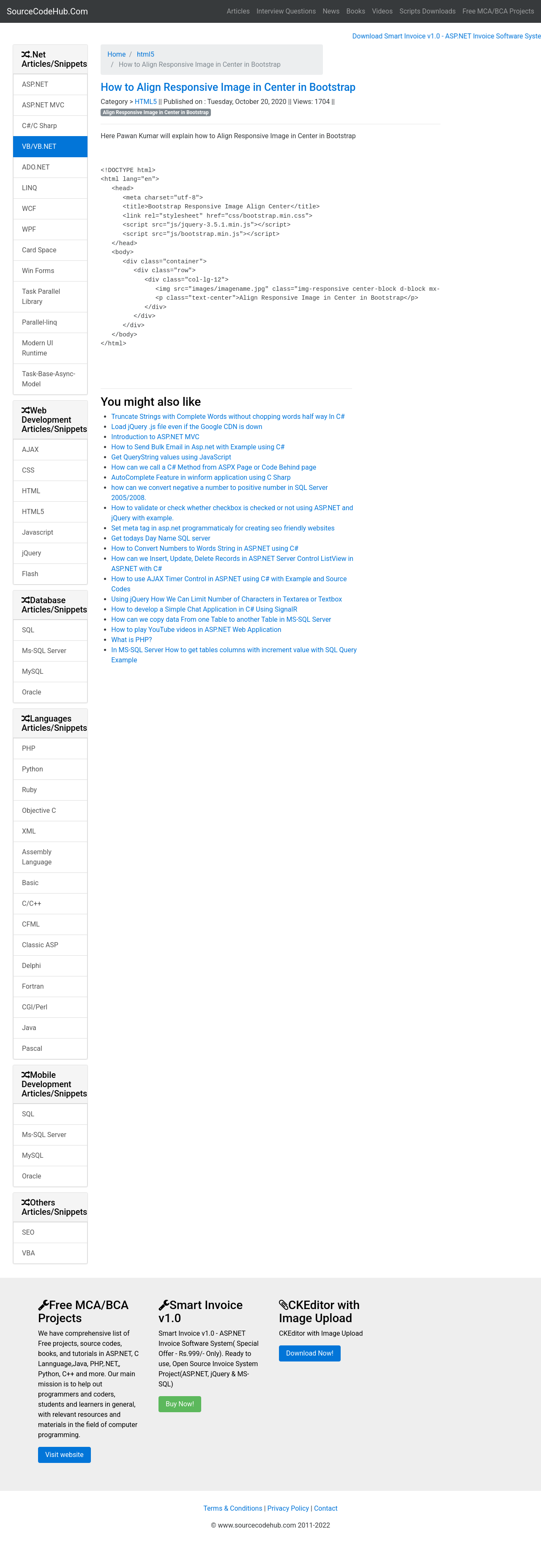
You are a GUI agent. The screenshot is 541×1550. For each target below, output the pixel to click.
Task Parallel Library (41, 296)
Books (356, 11)
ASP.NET (35, 84)
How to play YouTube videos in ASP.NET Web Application (196, 630)
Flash (30, 574)
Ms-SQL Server (44, 651)
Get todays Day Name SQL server (160, 538)
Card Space (39, 250)
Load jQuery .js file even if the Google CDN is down (186, 427)
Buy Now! (180, 1404)
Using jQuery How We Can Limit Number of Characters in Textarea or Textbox (226, 599)
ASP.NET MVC (43, 105)
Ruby (29, 790)
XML (29, 831)
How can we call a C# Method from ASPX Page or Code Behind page (213, 467)
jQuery (31, 553)
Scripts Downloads (427, 11)
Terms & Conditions (232, 1508)
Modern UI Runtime (37, 348)
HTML (31, 491)
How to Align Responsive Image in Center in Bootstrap (228, 87)
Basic (30, 883)
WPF (29, 229)
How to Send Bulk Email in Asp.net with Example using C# (197, 447)
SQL (28, 630)
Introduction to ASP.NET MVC (155, 437)
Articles (238, 11)
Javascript (37, 532)
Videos (382, 11)
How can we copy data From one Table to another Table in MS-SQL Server (221, 619)
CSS (28, 470)
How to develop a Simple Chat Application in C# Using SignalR (204, 609)
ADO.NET (36, 167)
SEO (28, 1232)
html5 (144, 54)
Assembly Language (37, 857)
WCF (29, 209)
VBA (28, 1253)
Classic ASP (40, 945)
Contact (326, 1508)
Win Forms (38, 271)
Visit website (64, 1455)
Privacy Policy (288, 1508)
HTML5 (33, 512)
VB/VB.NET (39, 146)
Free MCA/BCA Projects (498, 11)
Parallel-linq (39, 322)
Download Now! (309, 1353)
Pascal (32, 1048)
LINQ (29, 188)
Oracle (31, 692)
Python (32, 769)
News (330, 11)
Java (29, 1028)
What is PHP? (131, 640)
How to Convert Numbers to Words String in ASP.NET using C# (204, 548)
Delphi (31, 966)
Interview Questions (286, 11)
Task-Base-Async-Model (48, 379)
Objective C (39, 810)
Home (116, 54)
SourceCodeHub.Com (47, 11)
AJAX (30, 450)
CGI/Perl (34, 1007)
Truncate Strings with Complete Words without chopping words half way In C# (227, 417)
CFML (31, 924)
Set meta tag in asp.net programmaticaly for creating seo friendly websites (222, 528)
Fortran (33, 986)
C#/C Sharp (39, 126)
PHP (29, 748)
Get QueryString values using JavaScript (171, 457)
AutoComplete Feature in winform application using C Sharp (200, 477)
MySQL (33, 671)
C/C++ (31, 903)
